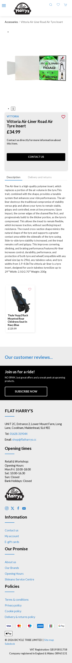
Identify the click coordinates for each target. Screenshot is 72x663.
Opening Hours (14, 573)
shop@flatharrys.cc (24, 439)
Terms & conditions (17, 599)
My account (12, 536)
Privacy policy (13, 605)
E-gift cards (12, 542)
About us (10, 562)
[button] (4, 5)
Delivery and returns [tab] (40, 177)
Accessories (11, 22)
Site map (49, 639)
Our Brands (12, 567)
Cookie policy (13, 611)
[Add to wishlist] (30, 289)
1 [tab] (13, 108)
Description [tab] (13, 177)
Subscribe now (26, 391)
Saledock (10, 643)
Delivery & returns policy (20, 617)
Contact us (36, 156)
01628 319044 (18, 433)
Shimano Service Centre (19, 579)
